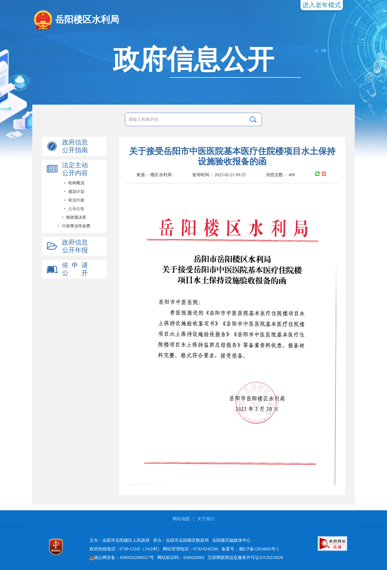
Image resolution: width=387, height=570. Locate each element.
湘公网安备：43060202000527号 (121, 557)
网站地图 (181, 518)
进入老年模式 (321, 5)
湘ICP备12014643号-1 (259, 549)
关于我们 (205, 518)
